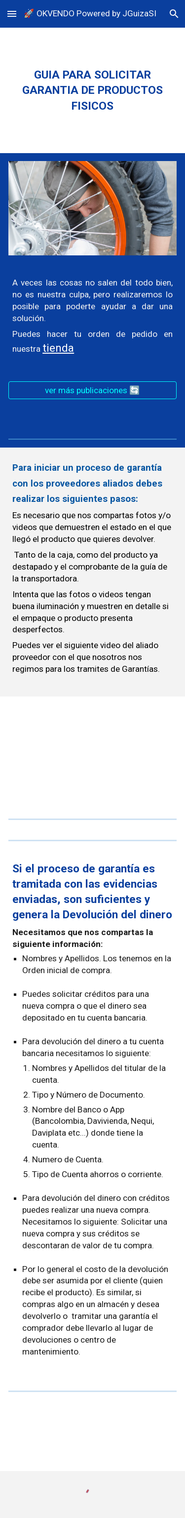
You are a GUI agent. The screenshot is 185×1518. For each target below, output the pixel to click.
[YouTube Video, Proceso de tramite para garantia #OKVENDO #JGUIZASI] (92, 751)
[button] (12, 13)
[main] (92, 90)
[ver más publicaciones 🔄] (92, 390)
